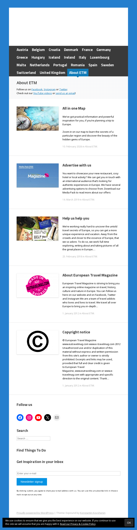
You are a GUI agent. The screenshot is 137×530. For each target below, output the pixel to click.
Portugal (60, 65)
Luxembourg (99, 57)
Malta (21, 65)
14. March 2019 (70, 199)
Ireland (69, 57)
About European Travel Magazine (90, 275)
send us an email (65, 93)
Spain (92, 65)
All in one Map (73, 108)
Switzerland (26, 72)
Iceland (54, 57)
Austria (22, 49)
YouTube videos (42, 93)
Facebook (37, 89)
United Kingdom (52, 72)
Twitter (63, 89)
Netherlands (39, 65)
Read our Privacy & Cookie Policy (78, 524)
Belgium (38, 49)
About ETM (78, 72)
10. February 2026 (72, 146)
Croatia (54, 49)
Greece (22, 57)
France (87, 49)
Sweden (107, 65)
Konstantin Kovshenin (92, 513)
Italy (82, 57)
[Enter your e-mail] (69, 473)
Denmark (71, 49)
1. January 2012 (70, 313)
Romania (78, 65)
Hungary (38, 57)
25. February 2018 (72, 256)
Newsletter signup (32, 481)
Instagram (50, 89)
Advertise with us (76, 165)
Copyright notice (76, 332)
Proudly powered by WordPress (35, 513)
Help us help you (75, 218)
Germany (103, 49)
